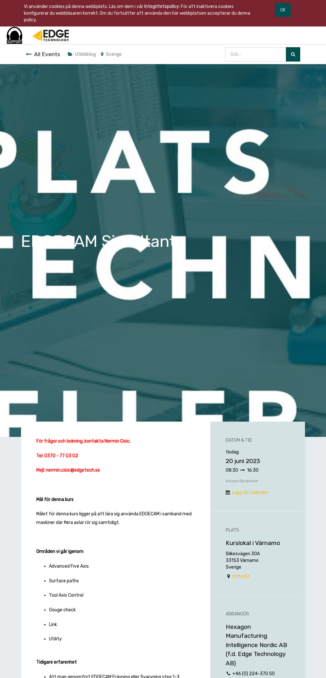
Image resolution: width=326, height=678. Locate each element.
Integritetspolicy (161, 6)
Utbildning (82, 54)
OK (283, 10)
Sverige (111, 54)
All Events (43, 54)
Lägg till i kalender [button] (250, 492)
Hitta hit (241, 576)
